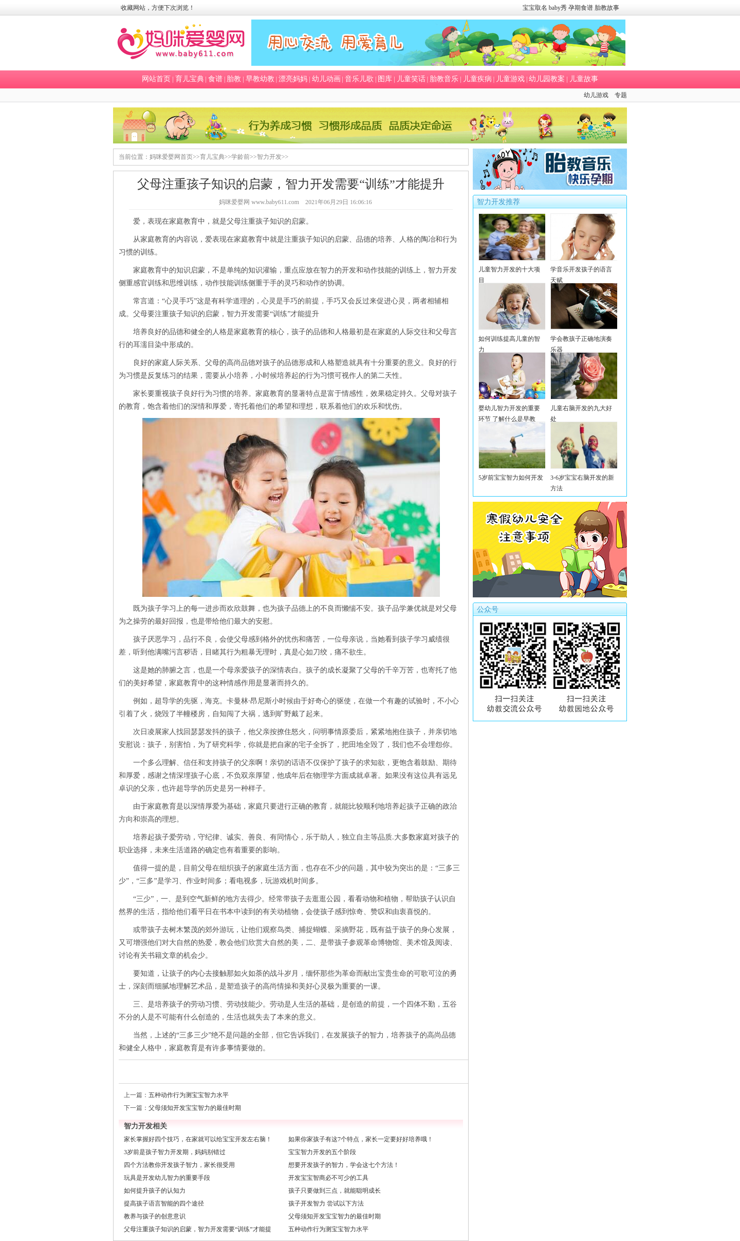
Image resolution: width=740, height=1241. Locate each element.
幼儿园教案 (547, 79)
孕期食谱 (580, 7)
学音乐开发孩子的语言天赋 (584, 269)
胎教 (234, 79)
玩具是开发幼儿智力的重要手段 (167, 1177)
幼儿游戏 (596, 95)
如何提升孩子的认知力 (155, 1190)
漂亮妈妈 (293, 79)
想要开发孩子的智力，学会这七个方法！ (343, 1165)
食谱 (215, 79)
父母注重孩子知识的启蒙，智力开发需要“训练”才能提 (197, 1229)
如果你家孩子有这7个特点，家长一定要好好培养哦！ (360, 1139)
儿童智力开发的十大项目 (512, 269)
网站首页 (156, 79)
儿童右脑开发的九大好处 (584, 408)
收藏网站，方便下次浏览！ (158, 7)
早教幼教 (260, 79)
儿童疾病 (477, 79)
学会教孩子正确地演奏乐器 (584, 338)
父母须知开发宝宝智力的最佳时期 (195, 1107)
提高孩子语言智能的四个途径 (164, 1203)
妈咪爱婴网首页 (171, 156)
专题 (621, 95)
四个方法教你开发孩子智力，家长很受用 (179, 1165)
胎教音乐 (444, 79)
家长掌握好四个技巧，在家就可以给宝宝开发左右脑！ (198, 1139)
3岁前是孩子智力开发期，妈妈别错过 (175, 1152)
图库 (385, 79)
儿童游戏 (510, 79)
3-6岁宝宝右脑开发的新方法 (584, 477)
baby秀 (558, 7)
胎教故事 (607, 7)
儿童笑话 (411, 79)
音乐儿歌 (359, 79)
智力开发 (269, 156)
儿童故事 (583, 79)
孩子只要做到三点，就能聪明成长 (334, 1190)
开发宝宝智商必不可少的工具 (328, 1177)
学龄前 (240, 156)
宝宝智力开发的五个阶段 (322, 1152)
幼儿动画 (326, 79)
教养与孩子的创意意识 (155, 1216)
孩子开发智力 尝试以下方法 (326, 1203)
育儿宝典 (189, 79)
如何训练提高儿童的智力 (512, 338)
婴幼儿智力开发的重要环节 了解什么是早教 (512, 408)
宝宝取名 (535, 7)
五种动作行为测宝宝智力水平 (189, 1095)
